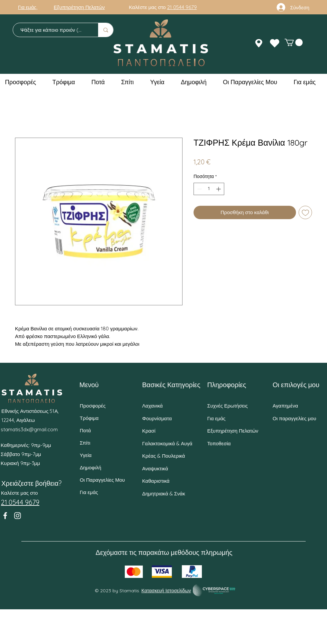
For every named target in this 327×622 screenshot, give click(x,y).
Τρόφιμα (89, 418)
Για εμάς (89, 492)
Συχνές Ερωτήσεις (227, 406)
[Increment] (219, 189)
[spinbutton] (209, 189)
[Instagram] (17, 515)
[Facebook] (5, 515)
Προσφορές (92, 406)
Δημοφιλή (90, 467)
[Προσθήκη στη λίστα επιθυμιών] (305, 212)
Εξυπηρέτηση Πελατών (232, 431)
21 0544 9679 (182, 7)
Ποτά (85, 430)
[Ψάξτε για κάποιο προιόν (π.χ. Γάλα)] (52, 30)
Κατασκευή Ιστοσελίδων (166, 591)
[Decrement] (199, 189)
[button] (294, 42)
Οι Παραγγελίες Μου (102, 480)
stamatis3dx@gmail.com (29, 429)
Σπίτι (85, 443)
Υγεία (85, 455)
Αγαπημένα (285, 406)
